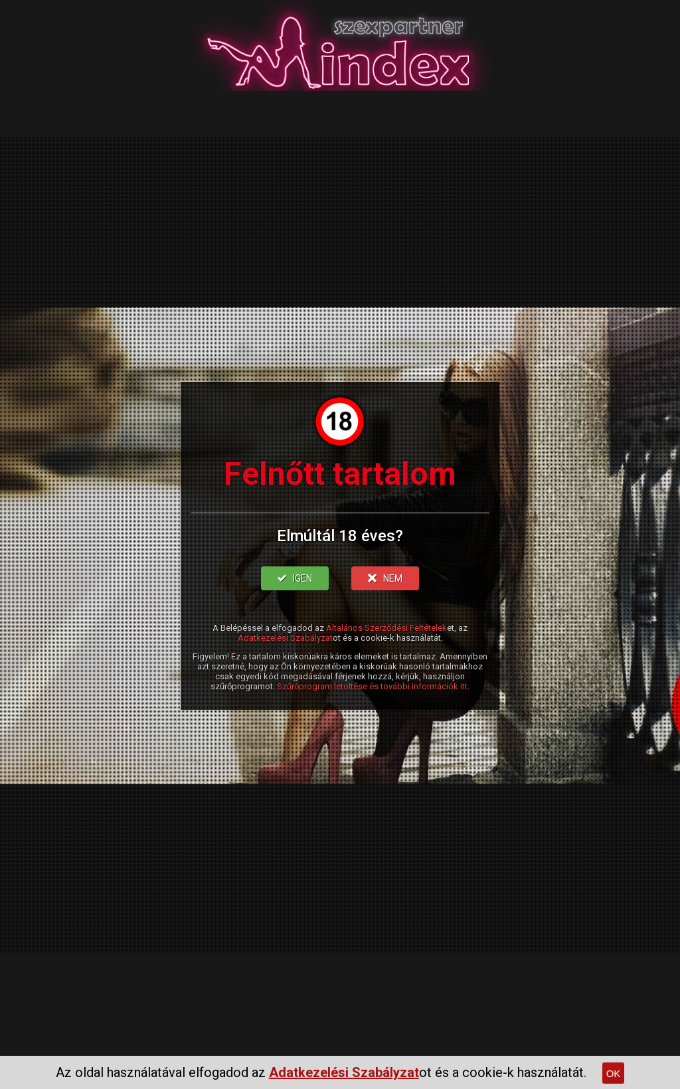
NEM (385, 578)
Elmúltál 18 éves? (340, 536)
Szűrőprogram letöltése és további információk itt (372, 686)
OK (613, 1073)
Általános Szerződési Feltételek (386, 628)
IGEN (295, 578)
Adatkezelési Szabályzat (285, 638)
